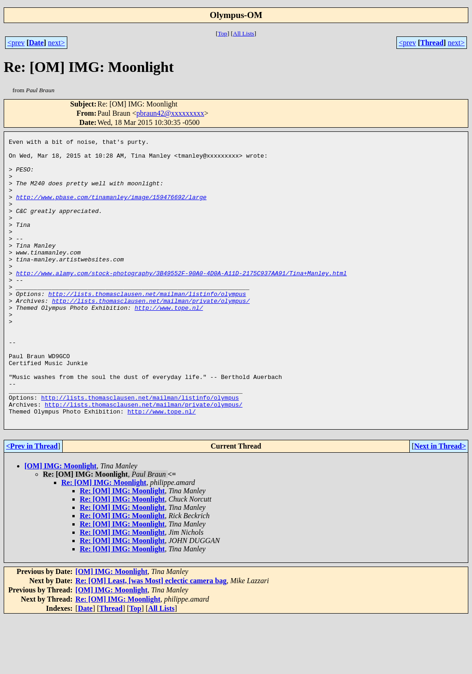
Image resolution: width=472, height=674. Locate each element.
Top (222, 33)
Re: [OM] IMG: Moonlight (103, 539)
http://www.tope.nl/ (169, 342)
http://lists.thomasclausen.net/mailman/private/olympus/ (151, 334)
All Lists (243, 33)
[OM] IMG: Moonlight (60, 522)
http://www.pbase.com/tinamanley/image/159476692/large (111, 209)
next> (56, 43)
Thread (431, 43)
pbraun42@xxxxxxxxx (170, 113)
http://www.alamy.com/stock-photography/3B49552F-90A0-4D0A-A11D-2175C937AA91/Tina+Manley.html (181, 300)
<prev (15, 43)
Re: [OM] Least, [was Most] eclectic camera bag (151, 637)
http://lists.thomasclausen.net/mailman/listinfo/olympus (147, 325)
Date (36, 43)
